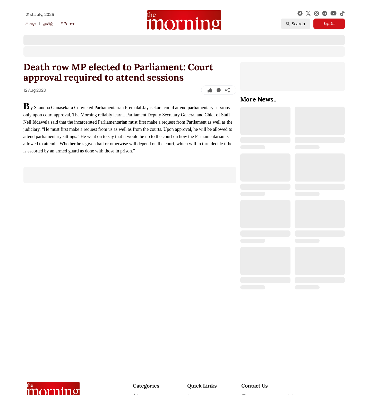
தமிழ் (48, 24)
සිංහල (30, 24)
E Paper (68, 24)
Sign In (328, 23)
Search (295, 23)
